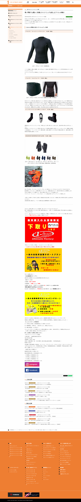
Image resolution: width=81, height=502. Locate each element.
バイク (11, 33)
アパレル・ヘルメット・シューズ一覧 (32, 484)
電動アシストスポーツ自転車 (65, 464)
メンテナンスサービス (61, 2)
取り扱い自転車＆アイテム (55, 2)
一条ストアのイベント (30, 464)
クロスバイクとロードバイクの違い (49, 449)
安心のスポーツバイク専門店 (31, 456)
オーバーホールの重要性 (64, 462)
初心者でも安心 (29, 452)
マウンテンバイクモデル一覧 (31, 473)
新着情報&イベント (13, 10)
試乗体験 (27, 460)
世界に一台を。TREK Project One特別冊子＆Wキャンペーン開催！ (37, 420)
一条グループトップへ (64, 473)
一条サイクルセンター (13, 13)
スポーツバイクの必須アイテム (48, 457)
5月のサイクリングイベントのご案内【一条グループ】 (35, 412)
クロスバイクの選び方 (47, 451)
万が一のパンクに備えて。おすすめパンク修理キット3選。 (36, 396)
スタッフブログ (13, 37)
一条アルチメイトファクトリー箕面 (15, 24)
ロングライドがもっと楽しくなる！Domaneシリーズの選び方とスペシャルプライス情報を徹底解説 (44, 408)
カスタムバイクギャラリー (31, 462)
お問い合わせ (62, 469)
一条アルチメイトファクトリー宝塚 (15, 28)
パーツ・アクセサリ (14, 34)
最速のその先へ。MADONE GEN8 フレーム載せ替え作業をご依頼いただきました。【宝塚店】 (43, 424)
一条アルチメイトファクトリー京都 (15, 20)
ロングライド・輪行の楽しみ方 (65, 454)
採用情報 (62, 467)
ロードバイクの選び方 (47, 453)
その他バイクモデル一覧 (30, 479)
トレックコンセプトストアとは (31, 454)
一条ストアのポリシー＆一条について (32, 446)
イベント (12, 30)
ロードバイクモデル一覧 (30, 471)
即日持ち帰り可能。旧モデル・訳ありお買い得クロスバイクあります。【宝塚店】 (40, 416)
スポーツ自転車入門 (41, 2)
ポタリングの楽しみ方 (64, 450)
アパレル (12, 36)
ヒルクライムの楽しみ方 (64, 452)
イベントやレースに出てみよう (65, 456)
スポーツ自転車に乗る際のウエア (49, 455)
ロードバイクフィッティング (65, 458)
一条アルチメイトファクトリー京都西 (15, 41)
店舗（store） (27, 2)
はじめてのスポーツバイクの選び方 (49, 447)
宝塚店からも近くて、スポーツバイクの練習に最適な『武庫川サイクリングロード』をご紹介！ (43, 400)
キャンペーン (45, 471)
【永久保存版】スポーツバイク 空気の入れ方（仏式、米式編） (37, 388)
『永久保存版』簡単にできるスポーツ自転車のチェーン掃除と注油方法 (38, 392)
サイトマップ (62, 471)
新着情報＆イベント (68, 2)
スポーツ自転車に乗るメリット (48, 445)
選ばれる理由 (34, 2)
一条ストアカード (29, 450)
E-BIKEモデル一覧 (29, 477)
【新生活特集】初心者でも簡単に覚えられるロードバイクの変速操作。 (38, 384)
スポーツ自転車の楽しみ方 (48, 2)
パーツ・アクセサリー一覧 (31, 481)
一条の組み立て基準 (29, 458)
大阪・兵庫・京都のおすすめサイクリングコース (66, 446)
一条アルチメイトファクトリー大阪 (15, 16)
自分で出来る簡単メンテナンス (65, 460)
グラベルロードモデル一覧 (31, 475)
